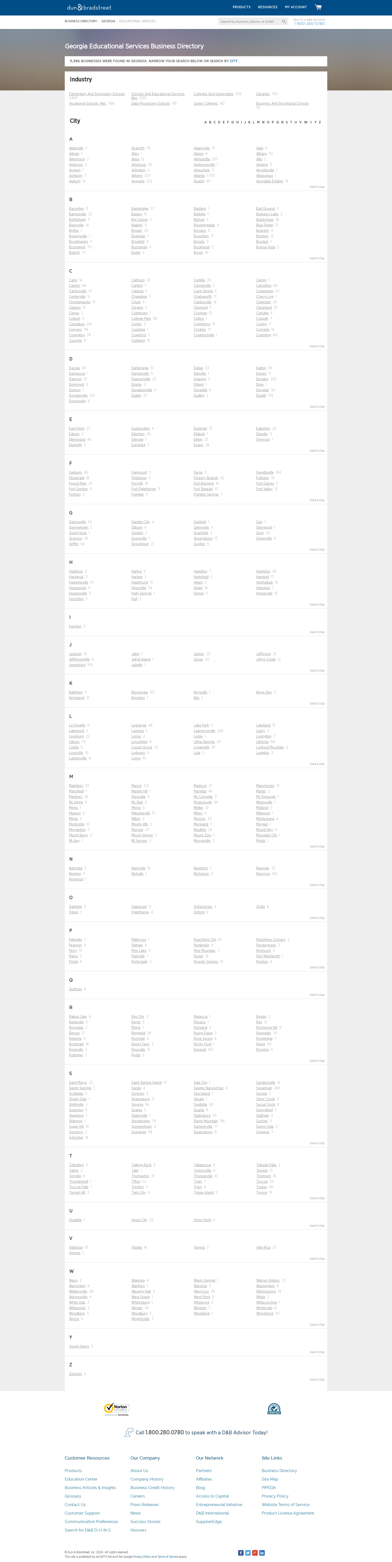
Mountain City (266, 835)
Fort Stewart (203, 489)
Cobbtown (140, 313)
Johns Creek (266, 659)
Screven (138, 1094)
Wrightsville (141, 1319)
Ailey (135, 154)
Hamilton (200, 571)
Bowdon (262, 231)
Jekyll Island (141, 659)
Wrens (74, 1319)
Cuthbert (138, 341)
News (135, 1513)
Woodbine (77, 1313)
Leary (260, 731)
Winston (200, 1308)
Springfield (264, 1110)
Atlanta (199, 176)
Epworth (75, 445)
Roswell (200, 1050)
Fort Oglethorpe (144, 489)
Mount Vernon (142, 835)
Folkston (262, 478)
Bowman (138, 236)
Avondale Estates (269, 181)
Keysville (200, 692)
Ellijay (198, 439)
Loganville (202, 747)
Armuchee (202, 170)
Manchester (265, 786)
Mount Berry (78, 835)
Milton (136, 819)
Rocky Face (141, 1044)
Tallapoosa (202, 1165)
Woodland (202, 1313)
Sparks (137, 1110)
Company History (147, 1479)
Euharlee (139, 445)
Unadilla (75, 1220)
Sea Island (202, 1094)
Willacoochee (266, 1302)
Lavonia (138, 731)
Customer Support (82, 1513)
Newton (75, 874)
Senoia (261, 1094)
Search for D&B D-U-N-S (88, 1530)
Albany (261, 154)
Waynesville (78, 1297)
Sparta (199, 1110)
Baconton (76, 209)
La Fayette (77, 725)
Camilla (199, 280)
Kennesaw (140, 692)
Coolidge (138, 330)
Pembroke (201, 945)
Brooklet (138, 242)
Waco (73, 1280)
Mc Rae (137, 802)
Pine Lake (139, 951)
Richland (200, 1028)
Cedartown (265, 291)
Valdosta (75, 1247)
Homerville (264, 593)
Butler (136, 253)
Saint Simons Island (147, 1083)
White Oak (77, 1302)
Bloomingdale (204, 225)
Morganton (77, 830)
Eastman (200, 428)
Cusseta (75, 341)
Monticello (76, 824)
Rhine (136, 1028)
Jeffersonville (79, 659)
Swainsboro (203, 1132)
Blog (200, 1487)
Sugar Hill (76, 1127)
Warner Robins (268, 1280)
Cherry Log (265, 297)
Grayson (75, 538)
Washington (265, 1286)
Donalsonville (142, 390)
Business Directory (279, 1470)
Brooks (199, 242)
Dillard (199, 385)
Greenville (264, 538)
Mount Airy (264, 830)
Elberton (138, 434)
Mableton (76, 786)
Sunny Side (265, 1127)
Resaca (200, 1022)
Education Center (81, 1479)
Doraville (200, 390)
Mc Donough (266, 797)
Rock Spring (203, 1039)
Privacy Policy (275, 1496)
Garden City (141, 522)
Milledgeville (141, 813)
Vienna (199, 1247)
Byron (198, 253)
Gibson (137, 527)
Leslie (198, 736)
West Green (141, 1297)
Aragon (74, 170)
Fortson (75, 494)
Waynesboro (266, 1291)
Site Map (270, 1479)
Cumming (263, 335)
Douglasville (78, 395)
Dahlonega (140, 368)
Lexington (264, 736)
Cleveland (264, 308)
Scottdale (76, 1094)
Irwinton (75, 626)
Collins (199, 319)
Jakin (136, 654)
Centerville (77, 297)
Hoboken (263, 588)
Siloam (199, 1099)
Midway (75, 813)
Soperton (76, 1110)
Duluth (261, 395)
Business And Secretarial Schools (282, 103)
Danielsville (140, 374)
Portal (73, 962)
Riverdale (263, 1033)
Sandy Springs (80, 1088)
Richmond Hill (266, 1028)
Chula (136, 302)
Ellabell (199, 434)
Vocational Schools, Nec (87, 103)
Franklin (138, 494)
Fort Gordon (78, 489)
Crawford (139, 335)
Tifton (136, 1181)
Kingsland (76, 698)
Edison (74, 434)
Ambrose (76, 165)
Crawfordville (204, 335)
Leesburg (76, 736)
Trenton (138, 1187)
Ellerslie (138, 439)
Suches (262, 1121)
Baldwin (200, 209)
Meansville (264, 802)
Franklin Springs (206, 494)
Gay (259, 522)
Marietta (200, 791)
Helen (198, 582)
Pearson (75, 945)
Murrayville (202, 841)
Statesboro (202, 1116)
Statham (262, 1116)
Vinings (74, 1253)
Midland (262, 808)
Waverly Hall (141, 1291)
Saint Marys (78, 1083)
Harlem (137, 577)
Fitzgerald (76, 478)
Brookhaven (78, 242)
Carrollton (264, 286)
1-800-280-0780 (309, 23)
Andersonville (204, 165)
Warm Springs (205, 1280)
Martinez (75, 797)
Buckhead (202, 247)
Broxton (262, 242)
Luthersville (78, 758)
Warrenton (77, 1286)
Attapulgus (264, 176)
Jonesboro (77, 665)
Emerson (263, 439)
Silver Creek (265, 1099)
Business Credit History (152, 1487)
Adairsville (202, 148)
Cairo (73, 280)
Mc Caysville (203, 797)
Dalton (261, 368)
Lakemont (76, 731)
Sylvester (76, 1138)
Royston (262, 1050)
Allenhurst (77, 159)
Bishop (199, 220)
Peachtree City (205, 940)
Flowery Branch (206, 478)
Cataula (138, 291)
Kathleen (76, 692)
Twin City (139, 1192)
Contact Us (75, 1504)
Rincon (74, 1033)
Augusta (138, 181)
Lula (197, 753)
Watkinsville (78, 1291)
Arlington (139, 170)
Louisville (76, 753)
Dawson (75, 379)
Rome (260, 1044)
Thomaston (140, 1176)
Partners (204, 1470)
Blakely (137, 225)
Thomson (263, 1176)
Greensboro (203, 538)
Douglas (262, 390)
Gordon (137, 533)
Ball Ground (265, 209)
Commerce (202, 324)
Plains (73, 956)
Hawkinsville (78, 582)
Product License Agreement (288, 1513)
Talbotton (76, 1165)
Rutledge (76, 1055)
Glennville (201, 527)
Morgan (262, 824)
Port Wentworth (268, 956)
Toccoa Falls (78, 1187)
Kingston (138, 698)
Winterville (264, 1308)
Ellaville (262, 434)
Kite (197, 698)
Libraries (263, 94)
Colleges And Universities (214, 94)
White (260, 1297)
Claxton (75, 308)
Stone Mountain (206, 1121)
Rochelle (138, 1039)
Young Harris (79, 1346)
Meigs (73, 808)
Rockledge (264, 1039)
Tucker (261, 1187)
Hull (134, 599)
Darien (261, 374)
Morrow (137, 830)
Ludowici (138, 753)
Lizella (74, 747)
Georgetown (78, 527)
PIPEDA (269, 1487)
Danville (200, 374)
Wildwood (201, 1302)
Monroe (200, 819)
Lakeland (263, 725)
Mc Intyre (76, 802)
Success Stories (145, 1521)
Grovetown (140, 544)
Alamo (199, 154)
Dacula (74, 368)
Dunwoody (77, 401)
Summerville (203, 1127)
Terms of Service (168, 1556)
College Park (141, 319)
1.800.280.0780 (165, 1433)
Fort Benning (204, 483)
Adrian (74, 154)
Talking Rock (142, 1165)
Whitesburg (141, 1302)
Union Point (202, 1220)
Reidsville (76, 1022)
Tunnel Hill (77, 1192)
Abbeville (76, 148)
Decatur (262, 379)
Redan (261, 1017)
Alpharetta (202, 159)
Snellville (200, 1105)
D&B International (212, 1513)
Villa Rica (263, 1247)
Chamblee (139, 297)
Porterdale (140, 962)
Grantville (201, 533)
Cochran (200, 313)
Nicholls (138, 874)
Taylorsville (202, 1170)
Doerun (74, 390)
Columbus (76, 324)
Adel (259, 148)
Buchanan (140, 247)
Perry (73, 951)
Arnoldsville (265, 170)
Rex (259, 1022)
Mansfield (76, 791)
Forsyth (137, 483)
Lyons (136, 758)
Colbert (74, 319)
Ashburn (75, 176)
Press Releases (144, 1504)
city (234, 61)
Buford (74, 253)
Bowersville (78, 236)
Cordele (200, 330)
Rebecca (201, 1017)
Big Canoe (140, 220)
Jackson (75, 654)
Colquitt (262, 319)
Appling (262, 165)
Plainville (138, 956)
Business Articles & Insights (90, 1487)
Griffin (73, 544)
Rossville (138, 1050)
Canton (74, 286)
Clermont (201, 308)
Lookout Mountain (270, 747)
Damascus (77, 374)
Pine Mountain (205, 951)
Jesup (198, 659)
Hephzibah (264, 582)
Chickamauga (79, 302)
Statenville (140, 1116)
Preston (262, 962)
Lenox (136, 736)
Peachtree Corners (271, 940)
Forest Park (77, 483)
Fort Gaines (265, 483)
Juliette (137, 665)
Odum (73, 912)
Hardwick (76, 577)
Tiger (198, 1181)
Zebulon (75, 1374)
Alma (135, 159)
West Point (202, 1297)
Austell (199, 181)
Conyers (75, 330)
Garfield (200, 522)
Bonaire (200, 231)
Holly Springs (142, 593)
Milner (73, 819)
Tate (135, 1170)
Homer (199, 593)
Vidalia (137, 1247)
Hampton (263, 571)
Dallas (198, 368)
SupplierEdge (209, 1521)
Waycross (201, 1291)
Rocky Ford (202, 1044)
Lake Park (201, 725)
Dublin (136, 395)
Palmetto (75, 940)
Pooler (199, 956)
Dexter (137, 385)
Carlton (137, 286)
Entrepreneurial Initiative (219, 1504)
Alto (259, 159)
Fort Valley (264, 489)
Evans (198, 445)
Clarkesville (203, 302)
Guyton (199, 544)
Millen (198, 813)
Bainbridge (140, 209)
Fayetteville (265, 472)
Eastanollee (141, 428)
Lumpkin (262, 753)
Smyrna (137, 1105)
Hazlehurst (140, 582)
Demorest (76, 385)
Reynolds (76, 1028)
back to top (317, 186)
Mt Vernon (139, 841)
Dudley (199, 395)
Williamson (77, 1308)
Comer (137, 324)
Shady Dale (78, 1099)
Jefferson (263, 654)
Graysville (139, 538)
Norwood (76, 879)
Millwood (263, 813)
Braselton (201, 236)
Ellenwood (77, 439)
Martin (261, 791)
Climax (74, 313)
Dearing (200, 379)
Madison (200, 786)
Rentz (136, 1022)
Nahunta (75, 868)
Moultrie (200, 830)
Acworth (138, 148)
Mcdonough (203, 802)
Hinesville (139, 588)
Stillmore (75, 1121)
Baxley (137, 214)
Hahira (137, 571)
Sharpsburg (141, 1099)
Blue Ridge (264, 225)
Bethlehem (77, 220)
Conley (261, 324)
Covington (77, 335)
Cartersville (77, 291)
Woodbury (140, 1313)
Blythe (74, 231)
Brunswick (77, 247)
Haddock (76, 571)
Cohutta (262, 313)
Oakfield (75, 907)
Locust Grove (142, 747)
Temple (262, 1170)
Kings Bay (264, 692)
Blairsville (76, 225)
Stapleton (76, 1116)
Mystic (261, 841)
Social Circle (265, 1105)
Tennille (75, 1176)
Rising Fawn (203, 1033)
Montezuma (265, 819)
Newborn (201, 868)
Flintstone (139, 478)
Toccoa (262, 1181)
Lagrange (139, 725)
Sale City (200, 1083)
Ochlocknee (203, 907)
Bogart (137, 231)
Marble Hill (140, 791)
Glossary (73, 1496)
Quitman (75, 989)
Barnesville (77, 214)
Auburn (74, 181)
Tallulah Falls (266, 1165)
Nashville (139, 868)
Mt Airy (74, 841)
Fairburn (75, 472)
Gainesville (77, 522)
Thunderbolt (78, 1181)
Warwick (200, 1286)
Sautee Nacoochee (209, 1088)
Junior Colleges (206, 103)
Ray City (138, 1017)
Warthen (138, 1286)
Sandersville (265, 1083)
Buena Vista (265, 247)
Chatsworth (203, 297)
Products (73, 1470)
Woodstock (265, 1313)
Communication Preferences (91, 1521)
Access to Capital (212, 1496)
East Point (76, 428)
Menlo (136, 808)
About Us (139, 1470)
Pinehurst (263, 951)
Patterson (139, 940)
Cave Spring (203, 291)
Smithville (76, 1105)
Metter (199, 808)
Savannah (264, 1088)
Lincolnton (140, 742)
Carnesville (202, 286)
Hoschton (76, 599)
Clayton (137, 308)
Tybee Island (204, 1192)
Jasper (199, 654)
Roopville (76, 1050)
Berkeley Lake (267, 214)
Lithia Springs (204, 742)
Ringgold (138, 1033)
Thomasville (203, 1176)
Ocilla (260, 907)
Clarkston (263, 302)
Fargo (198, 472)
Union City (139, 1220)
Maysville (139, 797)
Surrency (76, 1132)
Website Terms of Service (286, 1504)
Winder (137, 1308)
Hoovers (138, 1530)
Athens (137, 176)
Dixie (260, 385)
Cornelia (262, 330)
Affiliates (204, 1479)
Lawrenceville (204, 731)
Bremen (262, 236)
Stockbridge (141, 1121)
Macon (137, 786)
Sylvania (262, 1132)
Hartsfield (201, 577)
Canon (261, 280)
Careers (137, 1496)
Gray (260, 533)
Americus (139, 165)
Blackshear (265, 220)
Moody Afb (140, 824)
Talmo (73, 1170)
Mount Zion (202, 835)
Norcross (263, 874)
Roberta (75, 1039)
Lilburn (74, 742)
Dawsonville (141, 379)
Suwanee (139, 1132)
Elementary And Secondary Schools (97, 94)
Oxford (199, 912)
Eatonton (263, 428)
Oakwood (139, 907)
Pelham (137, 945)
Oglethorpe (140, 912)
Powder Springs (206, 962)
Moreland (201, 824)
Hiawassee (77, 588)
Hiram (198, 588)
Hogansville (78, 593)
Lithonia (262, 742)
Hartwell (262, 577)
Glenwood (264, 527)
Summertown (142, 1127)
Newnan (262, 868)
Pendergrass (266, 945)
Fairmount (139, 472)
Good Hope (78, 533)
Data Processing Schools (151, 103)
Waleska (138, 1280)
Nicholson (201, 874)
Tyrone (261, 1192)
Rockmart (76, 1044)
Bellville (200, 214)
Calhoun (138, 280)
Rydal (136, 1055)
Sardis (136, 1088)
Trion (198, 1187)
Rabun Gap (78, 1017)
